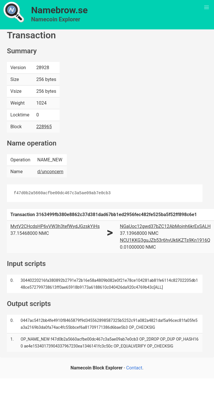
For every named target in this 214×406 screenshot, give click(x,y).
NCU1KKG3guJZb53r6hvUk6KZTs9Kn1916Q (165, 240)
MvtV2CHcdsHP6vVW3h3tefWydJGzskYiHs (55, 226)
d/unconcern (50, 171)
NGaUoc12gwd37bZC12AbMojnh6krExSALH (165, 226)
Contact (134, 368)
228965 (44, 126)
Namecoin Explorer (55, 19)
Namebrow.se (59, 10)
